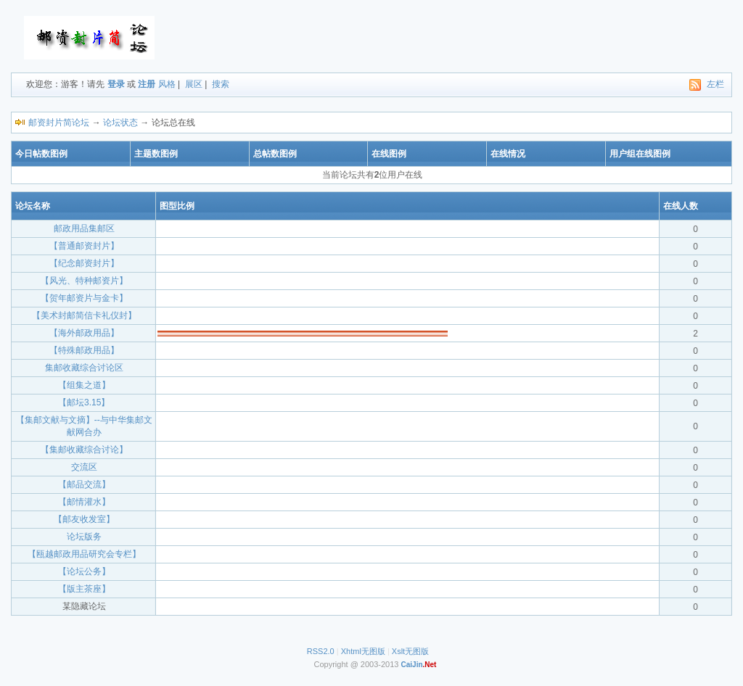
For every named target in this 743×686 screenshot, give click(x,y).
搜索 (220, 84)
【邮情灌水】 (84, 502)
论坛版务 (84, 537)
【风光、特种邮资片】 (84, 281)
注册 (146, 84)
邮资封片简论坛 (58, 122)
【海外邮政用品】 (84, 333)
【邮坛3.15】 (84, 402)
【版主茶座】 (84, 589)
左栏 (715, 84)
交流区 (84, 467)
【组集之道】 (84, 385)
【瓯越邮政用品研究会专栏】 (84, 554)
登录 (116, 84)
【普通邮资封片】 (84, 246)
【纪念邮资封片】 (84, 263)
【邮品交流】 (84, 484)
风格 (167, 84)
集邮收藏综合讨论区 (84, 368)
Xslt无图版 (410, 651)
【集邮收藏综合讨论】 (84, 450)
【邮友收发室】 (84, 519)
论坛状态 (120, 122)
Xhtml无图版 (363, 651)
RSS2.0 (320, 651)
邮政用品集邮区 (84, 228)
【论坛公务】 (84, 571)
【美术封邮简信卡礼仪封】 (84, 315)
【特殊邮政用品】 (84, 350)
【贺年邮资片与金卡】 (84, 298)
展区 (193, 84)
